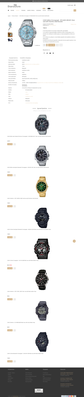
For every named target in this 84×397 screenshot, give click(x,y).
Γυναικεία (9, 375)
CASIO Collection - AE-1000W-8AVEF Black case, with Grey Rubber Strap (21, 321)
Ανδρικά (9, 373)
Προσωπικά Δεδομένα (47, 379)
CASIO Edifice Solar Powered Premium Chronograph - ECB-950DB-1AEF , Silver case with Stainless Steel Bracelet (29, 136)
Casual (26, 102)
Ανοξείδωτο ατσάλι (29, 96)
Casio (26, 92)
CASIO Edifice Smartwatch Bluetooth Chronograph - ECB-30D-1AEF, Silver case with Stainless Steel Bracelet (28, 167)
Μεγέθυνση (37, 45)
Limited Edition (10, 377)
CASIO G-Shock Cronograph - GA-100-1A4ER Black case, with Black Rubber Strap (22, 260)
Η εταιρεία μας (45, 372)
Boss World (10, 380)
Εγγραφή (9, 372)
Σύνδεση (13, 372)
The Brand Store (15, 395)
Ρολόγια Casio (73, 24)
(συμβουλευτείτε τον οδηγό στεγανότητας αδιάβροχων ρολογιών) (50, 82)
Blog (43, 375)
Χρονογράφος (35, 102)
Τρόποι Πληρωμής (28, 372)
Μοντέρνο (30, 102)
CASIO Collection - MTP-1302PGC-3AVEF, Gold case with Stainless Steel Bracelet (22, 198)
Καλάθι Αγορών (71, 5)
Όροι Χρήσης (45, 380)
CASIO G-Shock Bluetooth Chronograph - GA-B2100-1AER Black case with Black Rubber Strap (25, 352)
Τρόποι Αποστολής (28, 373)
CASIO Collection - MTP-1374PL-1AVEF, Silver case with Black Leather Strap (21, 290)
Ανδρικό (27, 94)
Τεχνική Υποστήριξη (28, 379)
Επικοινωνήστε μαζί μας (47, 373)
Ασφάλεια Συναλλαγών (47, 377)
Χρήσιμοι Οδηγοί (28, 377)
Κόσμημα (9, 379)
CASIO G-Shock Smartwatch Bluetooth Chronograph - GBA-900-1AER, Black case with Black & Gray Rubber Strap (29, 229)
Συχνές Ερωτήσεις (28, 380)
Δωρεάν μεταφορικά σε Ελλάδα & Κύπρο (40, 1)
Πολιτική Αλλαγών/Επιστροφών (30, 375)
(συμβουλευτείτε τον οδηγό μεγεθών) (32, 64)
